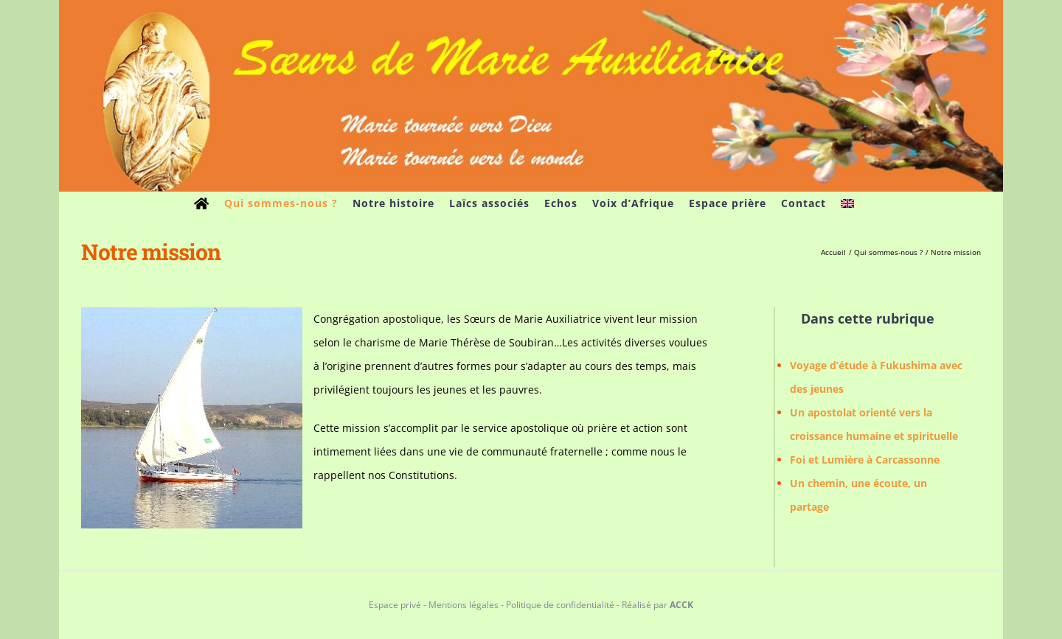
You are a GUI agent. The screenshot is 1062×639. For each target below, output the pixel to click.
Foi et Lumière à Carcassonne (865, 460)
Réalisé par (657, 604)
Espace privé (395, 604)
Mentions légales (463, 604)
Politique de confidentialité (560, 604)
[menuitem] (847, 203)
